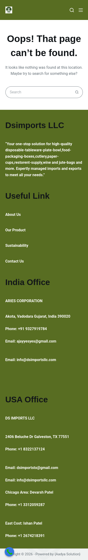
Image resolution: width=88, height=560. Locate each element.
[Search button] (77, 92)
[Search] (72, 10)
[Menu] (81, 10)
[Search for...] (38, 92)
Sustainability (16, 245)
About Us (13, 214)
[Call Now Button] (9, 551)
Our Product (15, 230)
